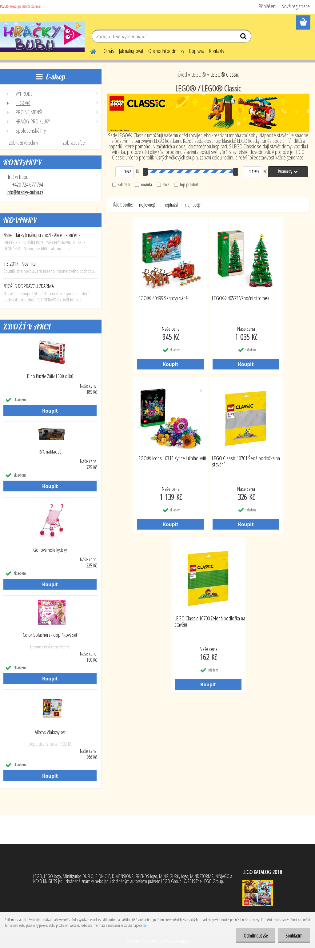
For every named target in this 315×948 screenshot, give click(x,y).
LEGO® (198, 74)
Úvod (182, 74)
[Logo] (42, 37)
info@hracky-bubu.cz (24, 192)
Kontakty (216, 50)
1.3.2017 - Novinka (19, 263)
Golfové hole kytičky (50, 550)
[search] (244, 37)
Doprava (196, 50)
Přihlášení (267, 6)
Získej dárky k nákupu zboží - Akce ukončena (42, 235)
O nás (109, 50)
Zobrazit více (74, 142)
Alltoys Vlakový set (50, 732)
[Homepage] (90, 51)
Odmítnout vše (255, 935)
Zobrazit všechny (23, 142)
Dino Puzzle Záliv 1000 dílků (50, 376)
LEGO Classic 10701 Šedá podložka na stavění (246, 461)
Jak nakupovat (131, 50)
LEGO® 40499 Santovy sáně (162, 298)
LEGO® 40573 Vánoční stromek (240, 298)
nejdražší (171, 204)
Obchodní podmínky (166, 50)
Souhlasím (293, 935)
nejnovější (193, 204)
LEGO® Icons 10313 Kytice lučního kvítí (171, 458)
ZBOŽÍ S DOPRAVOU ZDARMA (28, 286)
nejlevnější (147, 204)
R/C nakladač (50, 452)
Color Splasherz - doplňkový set (50, 635)
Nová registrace (295, 6)
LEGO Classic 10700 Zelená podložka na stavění (209, 621)
